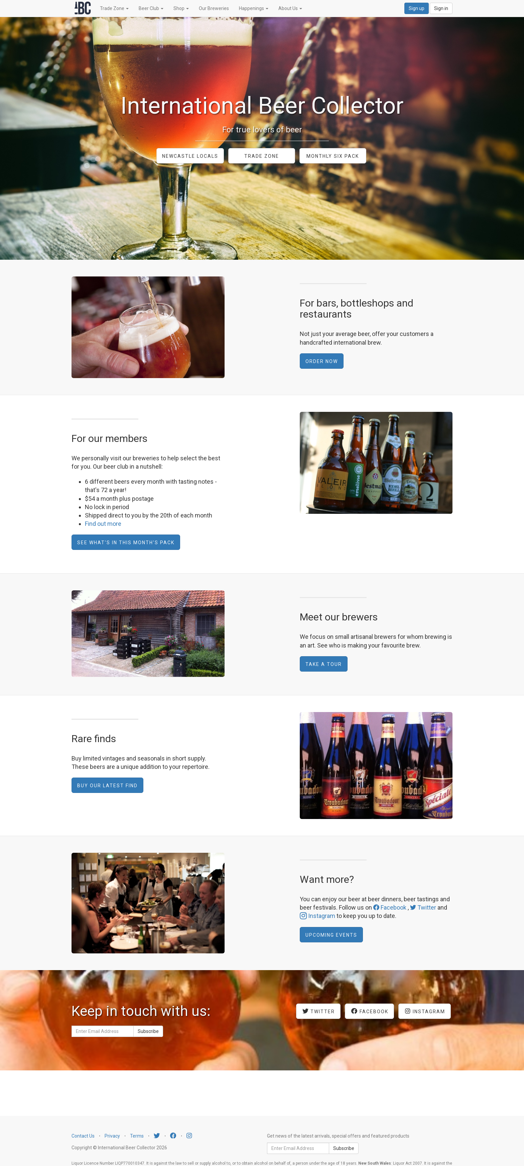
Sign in (441, 8)
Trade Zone (114, 8)
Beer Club (151, 8)
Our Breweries (214, 8)
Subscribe (148, 1031)
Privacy (112, 1136)
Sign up (416, 8)
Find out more (103, 523)
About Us (290, 8)
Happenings (253, 8)
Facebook (389, 907)
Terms (137, 1136)
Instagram (317, 915)
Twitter (423, 907)
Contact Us (83, 1136)
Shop (181, 8)
